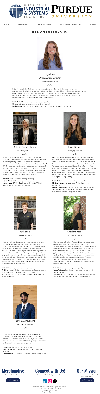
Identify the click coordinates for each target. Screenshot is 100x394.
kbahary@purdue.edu (74, 151)
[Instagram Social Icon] (50, 381)
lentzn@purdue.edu (25, 235)
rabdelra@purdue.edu (24, 151)
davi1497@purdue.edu (50, 81)
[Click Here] (13, 380)
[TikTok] (55, 381)
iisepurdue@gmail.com (49, 392)
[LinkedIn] (45, 381)
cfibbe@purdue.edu (75, 235)
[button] (23, 24)
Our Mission (87, 370)
